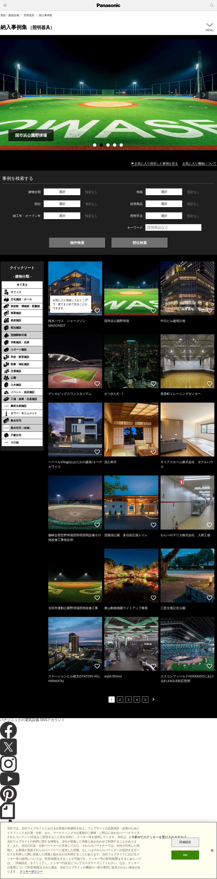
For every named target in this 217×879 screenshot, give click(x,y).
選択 (62, 192)
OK (185, 855)
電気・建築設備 (9, 15)
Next (204, 94)
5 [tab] (122, 145)
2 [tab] (102, 145)
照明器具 (29, 15)
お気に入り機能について (199, 163)
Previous (12, 94)
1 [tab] (95, 145)
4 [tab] (115, 145)
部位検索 (140, 242)
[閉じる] (212, 850)
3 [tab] (108, 145)
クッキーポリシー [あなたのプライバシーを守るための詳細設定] (31, 871)
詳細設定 (185, 842)
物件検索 (77, 242)
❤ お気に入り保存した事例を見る (154, 163)
